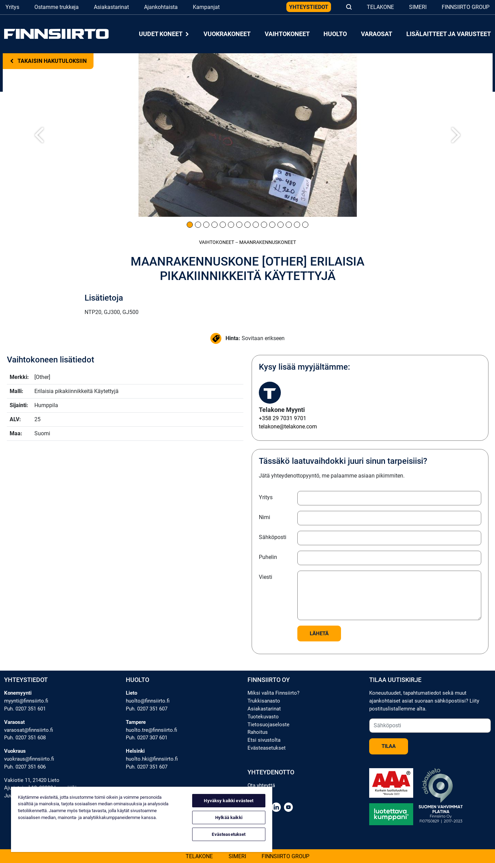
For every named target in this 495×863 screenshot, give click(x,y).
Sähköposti (272, 537)
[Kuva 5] (223, 225)
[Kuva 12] (280, 225)
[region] (141, 819)
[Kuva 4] (214, 225)
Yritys (12, 7)
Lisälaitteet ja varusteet (448, 33)
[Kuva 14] (297, 225)
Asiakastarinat (111, 7)
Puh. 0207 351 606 (25, 767)
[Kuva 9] (256, 225)
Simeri (418, 7)
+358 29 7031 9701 (282, 418)
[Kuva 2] (198, 225)
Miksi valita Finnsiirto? (273, 693)
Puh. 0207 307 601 (146, 738)
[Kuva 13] (289, 225)
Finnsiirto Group (466, 7)
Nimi (264, 517)
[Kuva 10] (264, 225)
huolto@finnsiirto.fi (147, 701)
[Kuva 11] (272, 225)
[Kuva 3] (206, 225)
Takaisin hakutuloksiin (48, 61)
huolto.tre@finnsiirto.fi (151, 730)
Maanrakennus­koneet (267, 242)
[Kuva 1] (190, 225)
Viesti (265, 577)
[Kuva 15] (305, 225)
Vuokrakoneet (227, 33)
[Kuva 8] (247, 225)
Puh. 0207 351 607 (146, 709)
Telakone (380, 7)
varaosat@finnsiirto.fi (28, 730)
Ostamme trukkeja (56, 7)
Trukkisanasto (264, 701)
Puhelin (268, 557)
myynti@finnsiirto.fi (26, 701)
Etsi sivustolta (264, 740)
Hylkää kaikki (228, 817)
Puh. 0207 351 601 (25, 709)
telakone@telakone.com (288, 426)
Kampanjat (206, 7)
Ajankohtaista (161, 7)
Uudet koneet (164, 33)
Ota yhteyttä (261, 785)
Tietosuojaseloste (268, 724)
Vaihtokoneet (287, 33)
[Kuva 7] (239, 225)
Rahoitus (258, 732)
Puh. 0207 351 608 (25, 738)
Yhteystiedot (308, 7)
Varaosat (376, 33)
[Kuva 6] (231, 225)
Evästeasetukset (267, 748)
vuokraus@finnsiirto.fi (29, 759)
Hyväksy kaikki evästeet (228, 800)
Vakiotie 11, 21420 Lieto (31, 780)
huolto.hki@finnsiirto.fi (152, 759)
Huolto (335, 33)
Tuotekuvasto (263, 717)
